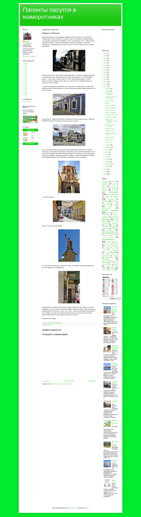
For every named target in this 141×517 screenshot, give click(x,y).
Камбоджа (115, 218)
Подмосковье (107, 243)
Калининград (105, 218)
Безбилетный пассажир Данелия (115, 309)
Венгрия (116, 194)
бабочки (114, 184)
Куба (106, 225)
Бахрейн (113, 186)
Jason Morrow (73, 508)
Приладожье (114, 245)
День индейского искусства (110, 125)
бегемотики (105, 188)
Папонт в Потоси (109, 131)
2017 (25, 80)
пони (107, 245)
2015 (25, 76)
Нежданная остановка (111, 115)
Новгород (113, 234)
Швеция (108, 266)
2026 (105, 53)
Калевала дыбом (114, 328)
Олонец (104, 237)
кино (103, 221)
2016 (25, 78)
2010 (25, 65)
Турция (113, 254)
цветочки (104, 263)
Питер (116, 242)
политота (115, 243)
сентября (108, 147)
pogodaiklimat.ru (30, 143)
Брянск (109, 194)
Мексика (110, 230)
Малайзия (105, 228)
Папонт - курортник (110, 112)
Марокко (115, 228)
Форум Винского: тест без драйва (111, 97)
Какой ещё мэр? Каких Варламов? (115, 347)
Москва (116, 232)
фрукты (114, 261)
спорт (106, 252)
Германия (109, 203)
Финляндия (105, 261)
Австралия (104, 181)
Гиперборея (105, 204)
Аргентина (105, 184)
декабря (107, 88)
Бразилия (114, 192)
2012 (25, 69)
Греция (115, 204)
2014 (25, 74)
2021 (25, 86)
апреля (107, 159)
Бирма (104, 190)
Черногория (107, 264)
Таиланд (112, 252)
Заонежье (115, 212)
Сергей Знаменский (28, 42)
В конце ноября (109, 100)
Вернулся (107, 103)
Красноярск (115, 223)
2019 (25, 84)
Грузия (110, 206)
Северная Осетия (106, 250)
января (107, 166)
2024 (25, 92)
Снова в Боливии (110, 137)
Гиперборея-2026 (115, 461)
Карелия (107, 219)
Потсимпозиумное (115, 382)
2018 (25, 82)
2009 (25, 63)
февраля (108, 164)
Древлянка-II (106, 208)
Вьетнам (105, 201)
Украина (116, 256)
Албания (105, 183)
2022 (25, 88)
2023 (25, 90)
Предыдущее (91, 381)
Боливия (49, 324)
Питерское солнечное (115, 364)
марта (107, 161)
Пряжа (114, 247)
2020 (105, 67)
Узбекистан (105, 256)
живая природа (110, 210)
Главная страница (69, 381)
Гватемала (115, 201)
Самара (113, 248)
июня (107, 154)
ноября (107, 91)
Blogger (87, 508)
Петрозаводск (30, 130)
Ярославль (105, 270)
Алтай (114, 183)
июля (107, 152)
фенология (109, 257)
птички (104, 249)
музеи (106, 234)
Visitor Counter (27, 101)
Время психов (114, 480)
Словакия (115, 250)
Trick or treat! (108, 142)
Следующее (46, 381)
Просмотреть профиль (29, 56)
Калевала (113, 216)
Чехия (116, 264)
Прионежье (107, 247)
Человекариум (114, 263)
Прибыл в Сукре (109, 128)
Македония (112, 226)
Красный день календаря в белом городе (111, 121)
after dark (112, 270)
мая (106, 157)
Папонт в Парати (110, 110)
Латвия (104, 226)
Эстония (112, 268)
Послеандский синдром (109, 93)
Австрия (113, 181)
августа (107, 150)
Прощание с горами (110, 117)
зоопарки (107, 214)
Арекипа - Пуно (109, 139)
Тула (103, 254)
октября (107, 145)
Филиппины (106, 259)
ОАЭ (114, 235)
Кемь (115, 219)
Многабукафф (106, 232)
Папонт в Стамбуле (110, 105)
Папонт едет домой (110, 108)
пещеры (108, 242)
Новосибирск (105, 235)
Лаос (113, 225)
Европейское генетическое (115, 423)
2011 (25, 67)
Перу (112, 237)
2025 (25, 94)
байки (103, 186)
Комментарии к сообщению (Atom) (61, 384)
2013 (25, 72)
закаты (108, 213)
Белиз (113, 188)
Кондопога (105, 223)
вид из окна (112, 197)
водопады (111, 199)
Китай (113, 221)
